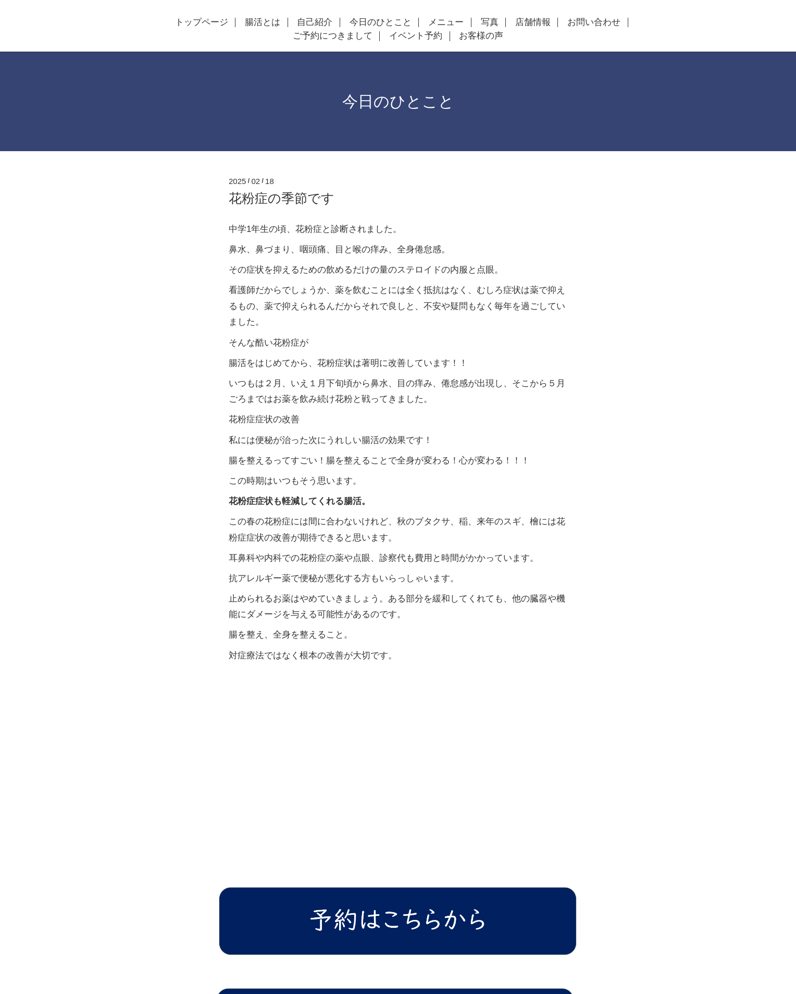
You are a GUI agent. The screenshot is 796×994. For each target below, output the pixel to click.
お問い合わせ (593, 22)
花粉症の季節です (281, 198)
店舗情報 (533, 22)
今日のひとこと (381, 22)
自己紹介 (314, 22)
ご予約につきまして (332, 36)
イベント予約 (415, 36)
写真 (490, 22)
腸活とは (262, 22)
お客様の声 (481, 36)
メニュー (446, 22)
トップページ (201, 22)
